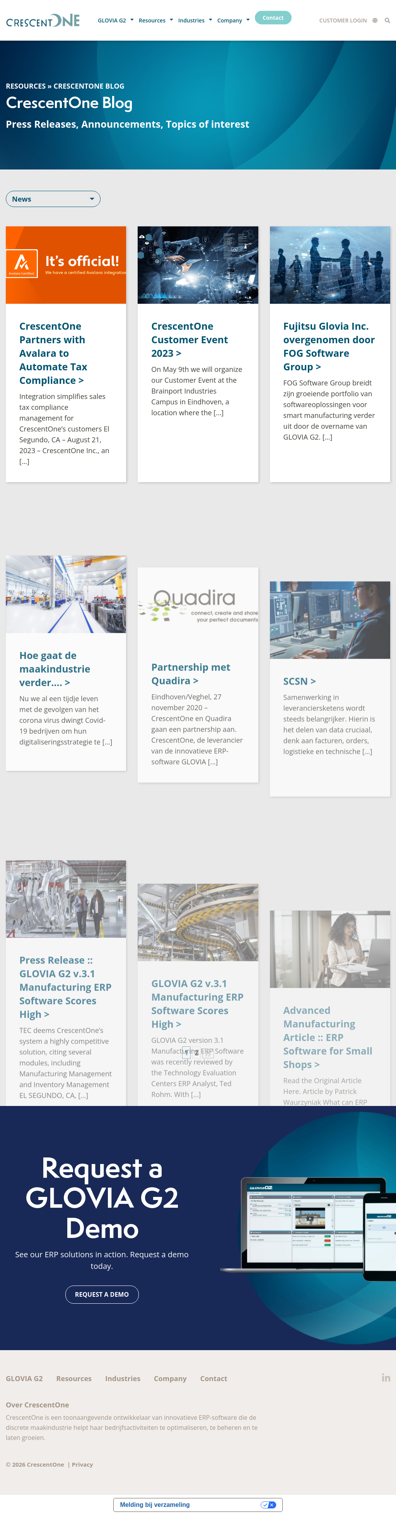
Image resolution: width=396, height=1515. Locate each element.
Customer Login (343, 20)
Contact (213, 1378)
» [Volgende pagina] (208, 1053)
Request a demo (102, 1294)
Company (170, 1378)
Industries (122, 1378)
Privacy (82, 1464)
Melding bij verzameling (154, 1504)
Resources (26, 86)
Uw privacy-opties (229, 1504)
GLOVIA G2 (24, 1378)
